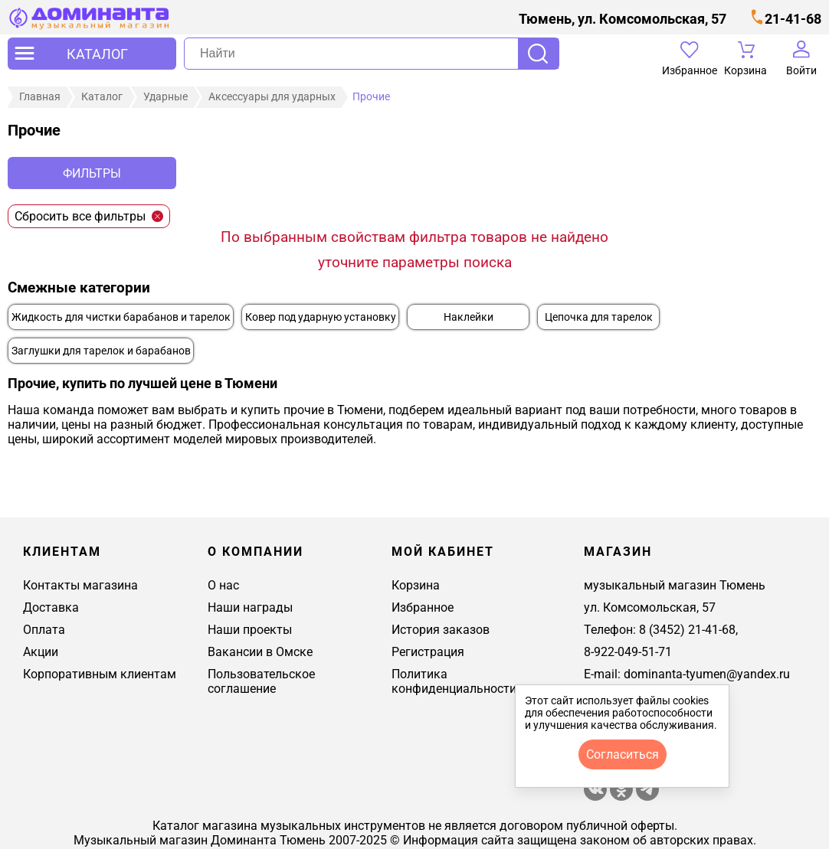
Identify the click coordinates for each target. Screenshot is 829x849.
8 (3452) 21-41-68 (687, 629)
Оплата (44, 629)
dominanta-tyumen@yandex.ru (707, 674)
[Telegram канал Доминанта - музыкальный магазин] (647, 796)
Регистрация (428, 652)
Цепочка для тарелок (599, 317)
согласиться (622, 754)
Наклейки (468, 317)
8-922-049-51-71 (628, 652)
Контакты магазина (80, 585)
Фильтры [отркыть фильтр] (92, 173)
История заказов (441, 629)
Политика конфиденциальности (454, 681)
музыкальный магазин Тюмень (674, 585)
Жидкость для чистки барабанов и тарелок (121, 317)
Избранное (423, 607)
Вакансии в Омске (260, 652)
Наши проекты (250, 629)
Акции (40, 652)
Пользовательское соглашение (261, 681)
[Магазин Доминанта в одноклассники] (623, 796)
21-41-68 (793, 19)
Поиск (538, 53)
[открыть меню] (92, 54)
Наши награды (250, 607)
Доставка (51, 607)
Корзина (416, 585)
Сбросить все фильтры (89, 216)
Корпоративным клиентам (99, 674)
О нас (223, 585)
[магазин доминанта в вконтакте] (595, 796)
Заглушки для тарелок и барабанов (101, 351)
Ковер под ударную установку (320, 317)
